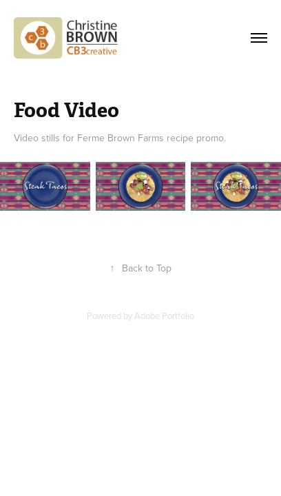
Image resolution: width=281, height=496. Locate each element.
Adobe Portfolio (164, 315)
